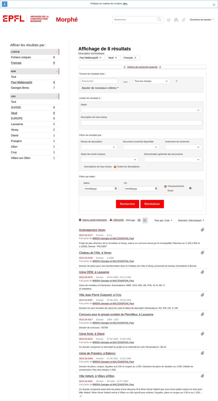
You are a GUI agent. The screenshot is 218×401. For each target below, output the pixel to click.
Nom (13, 71)
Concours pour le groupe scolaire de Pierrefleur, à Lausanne (116, 314)
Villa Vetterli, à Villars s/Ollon (96, 376)
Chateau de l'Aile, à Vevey (95, 252)
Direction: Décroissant (190, 220)
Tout (13, 76)
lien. (125, 3)
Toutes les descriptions (128, 166)
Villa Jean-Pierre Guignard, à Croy (100, 294)
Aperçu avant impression (93, 220)
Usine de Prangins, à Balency (97, 353)
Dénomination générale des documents (163, 154)
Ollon (33, 147)
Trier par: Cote (162, 220)
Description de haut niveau (94, 117)
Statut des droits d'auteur (93, 154)
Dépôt (84, 104)
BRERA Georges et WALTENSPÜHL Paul (113, 238)
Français (33, 63)
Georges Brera (33, 88)
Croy (33, 152)
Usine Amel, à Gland (91, 333)
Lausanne (33, 124)
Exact (170, 190)
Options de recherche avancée (142, 67)
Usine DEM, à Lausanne (94, 272)
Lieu (13, 96)
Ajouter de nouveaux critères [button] (99, 88)
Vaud (33, 113)
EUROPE (33, 118)
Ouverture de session (201, 19)
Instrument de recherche (177, 141)
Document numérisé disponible (138, 141)
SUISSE (33, 108)
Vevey (33, 130)
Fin (125, 183)
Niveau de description (91, 141)
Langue (15, 51)
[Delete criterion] (176, 81)
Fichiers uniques (33, 57)
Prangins (33, 141)
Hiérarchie (117, 220)
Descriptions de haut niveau (98, 166)
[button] (176, 19)
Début (86, 183)
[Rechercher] (134, 19)
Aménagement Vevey (92, 229)
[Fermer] (214, 4)
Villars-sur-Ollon (33, 158)
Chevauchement (176, 186)
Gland (33, 135)
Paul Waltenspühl (33, 82)
